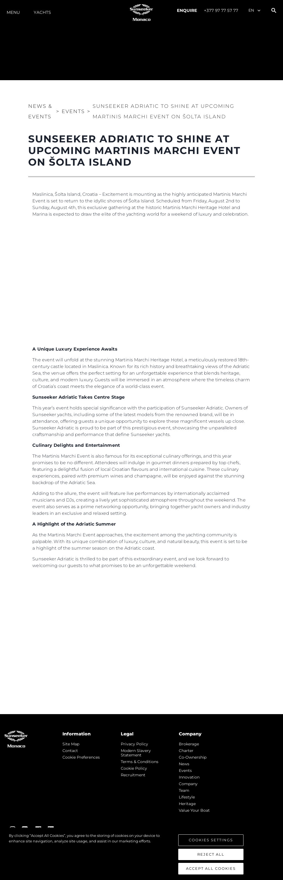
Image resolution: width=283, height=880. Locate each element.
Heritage (187, 803)
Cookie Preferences (81, 757)
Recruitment (133, 774)
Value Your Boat (194, 810)
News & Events (40, 111)
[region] (141, 853)
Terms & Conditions (139, 761)
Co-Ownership (192, 757)
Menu (13, 12)
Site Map (70, 743)
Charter (186, 750)
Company (188, 783)
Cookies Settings (211, 840)
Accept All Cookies (211, 868)
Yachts (42, 12)
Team (184, 790)
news (184, 763)
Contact (70, 750)
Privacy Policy (134, 743)
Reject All (210, 854)
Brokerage (189, 743)
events (185, 770)
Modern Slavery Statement (136, 753)
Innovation (189, 777)
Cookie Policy (134, 768)
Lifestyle (187, 797)
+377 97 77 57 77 (221, 10)
